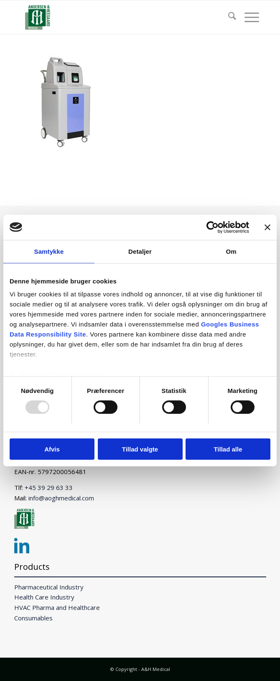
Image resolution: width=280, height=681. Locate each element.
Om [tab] (231, 251)
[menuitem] (228, 17)
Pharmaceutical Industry (49, 587)
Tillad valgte (140, 449)
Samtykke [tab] (49, 251)
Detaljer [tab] (140, 251)
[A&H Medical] (116, 17)
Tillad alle (228, 449)
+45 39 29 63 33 (49, 487)
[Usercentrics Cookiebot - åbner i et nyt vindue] (212, 227)
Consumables (33, 618)
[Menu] (247, 17)
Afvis (52, 449)
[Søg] (228, 17)
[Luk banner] (267, 227)
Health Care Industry (44, 597)
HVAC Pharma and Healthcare (57, 607)
